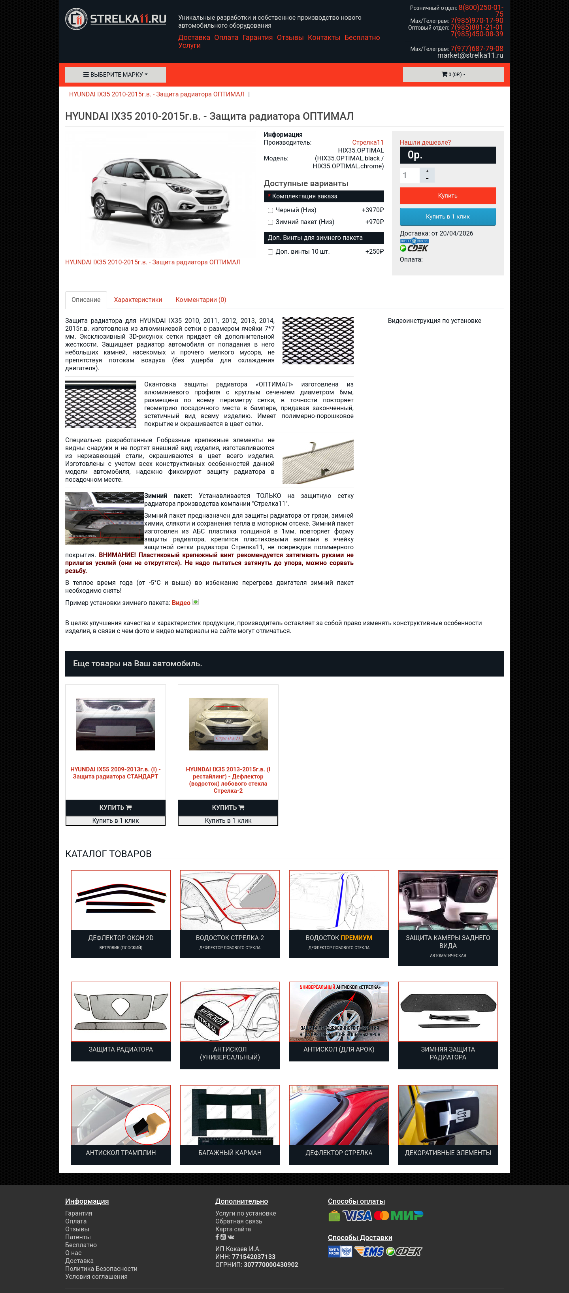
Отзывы (290, 37)
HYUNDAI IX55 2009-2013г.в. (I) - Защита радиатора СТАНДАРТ (115, 773)
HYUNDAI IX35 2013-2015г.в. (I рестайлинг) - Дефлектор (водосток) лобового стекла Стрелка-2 (228, 780)
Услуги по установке (245, 1213)
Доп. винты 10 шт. (326, 251)
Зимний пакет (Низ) (326, 222)
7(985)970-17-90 (476, 20)
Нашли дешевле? (425, 142)
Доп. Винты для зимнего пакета (315, 237)
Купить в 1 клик (448, 216)
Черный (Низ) (326, 210)
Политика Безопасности (101, 1268)
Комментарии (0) (201, 299)
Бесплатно (362, 37)
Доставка (194, 37)
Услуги (189, 45)
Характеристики (138, 299)
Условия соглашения (96, 1276)
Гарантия (257, 37)
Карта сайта (233, 1229)
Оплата (226, 37)
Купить (448, 195)
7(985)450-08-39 (476, 34)
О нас (73, 1253)
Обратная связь (238, 1221)
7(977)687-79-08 (476, 48)
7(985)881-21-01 (476, 27)
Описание (86, 299)
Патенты (78, 1237)
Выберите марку (113, 74)
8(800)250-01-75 (481, 10)
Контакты (324, 37)
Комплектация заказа (304, 196)
